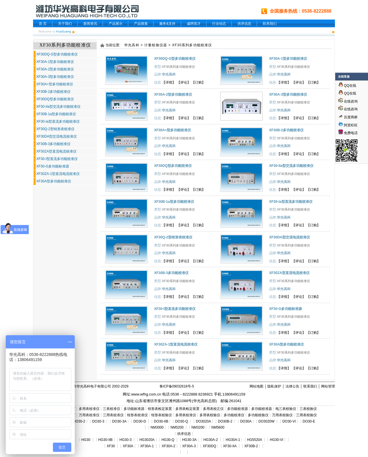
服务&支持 (167, 24)
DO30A (245, 421)
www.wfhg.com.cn (146, 394)
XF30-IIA (230, 446)
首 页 (43, 24)
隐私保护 (274, 386)
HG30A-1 (233, 440)
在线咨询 (348, 101)
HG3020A (147, 440)
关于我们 (65, 24)
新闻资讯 (90, 24)
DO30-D (139, 421)
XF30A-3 (189, 446)
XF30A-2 (168, 446)
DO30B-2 (225, 421)
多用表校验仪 (210, 415)
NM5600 (217, 427)
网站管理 (328, 386)
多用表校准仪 (89, 409)
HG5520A (254, 440)
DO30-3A (119, 421)
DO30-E (309, 421)
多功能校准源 (237, 409)
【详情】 (169, 82)
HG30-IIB (105, 440)
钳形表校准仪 (137, 415)
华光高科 (131, 45)
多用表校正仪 (213, 409)
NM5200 (176, 427)
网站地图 (256, 386)
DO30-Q (181, 421)
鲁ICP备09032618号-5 (177, 386)
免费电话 (348, 133)
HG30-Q (168, 440)
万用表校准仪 (89, 415)
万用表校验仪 (282, 415)
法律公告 (292, 386)
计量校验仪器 (155, 45)
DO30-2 (79, 421)
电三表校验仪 (285, 409)
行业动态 (219, 24)
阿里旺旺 (350, 125)
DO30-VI (289, 421)
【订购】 (198, 82)
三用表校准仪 (113, 415)
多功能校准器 (261, 409)
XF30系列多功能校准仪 (192, 45)
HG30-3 (126, 440)
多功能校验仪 (258, 415)
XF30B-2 (251, 446)
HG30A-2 (211, 440)
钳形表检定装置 (160, 409)
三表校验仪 (308, 409)
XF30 (111, 446)
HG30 (85, 440)
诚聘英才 (194, 24)
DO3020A (203, 421)
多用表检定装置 (187, 409)
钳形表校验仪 (161, 415)
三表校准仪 (111, 409)
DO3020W (266, 421)
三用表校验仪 (306, 415)
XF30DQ (209, 446)
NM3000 (157, 427)
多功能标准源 (134, 409)
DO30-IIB (161, 421)
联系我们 (270, 24)
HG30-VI (276, 440)
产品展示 (115, 24)
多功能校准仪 (234, 415)
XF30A (128, 446)
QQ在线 (347, 86)
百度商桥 (348, 117)
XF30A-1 (147, 446)
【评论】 (184, 82)
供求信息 (244, 24)
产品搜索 (141, 24)
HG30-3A (189, 440)
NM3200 (197, 427)
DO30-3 (98, 421)
